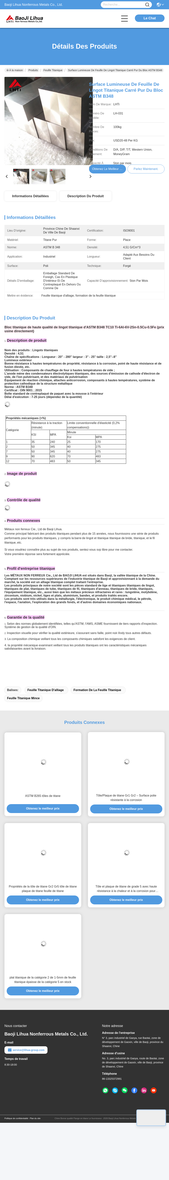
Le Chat (150, 18)
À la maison (14, 70)
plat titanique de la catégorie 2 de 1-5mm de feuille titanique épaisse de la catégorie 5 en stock (43, 980)
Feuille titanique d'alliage (45, 690)
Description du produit (85, 196)
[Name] (147, 4)
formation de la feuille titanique (97, 690)
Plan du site (35, 1118)
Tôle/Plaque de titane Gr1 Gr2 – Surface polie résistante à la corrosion (126, 798)
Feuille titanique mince (23, 698)
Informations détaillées (30, 196)
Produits (33, 70)
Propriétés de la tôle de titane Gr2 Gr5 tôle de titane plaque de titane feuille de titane (43, 889)
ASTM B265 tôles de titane (42, 795)
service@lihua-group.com (26, 1050)
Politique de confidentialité (16, 1118)
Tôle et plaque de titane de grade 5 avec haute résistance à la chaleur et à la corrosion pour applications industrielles (126, 889)
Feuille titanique (53, 70)
